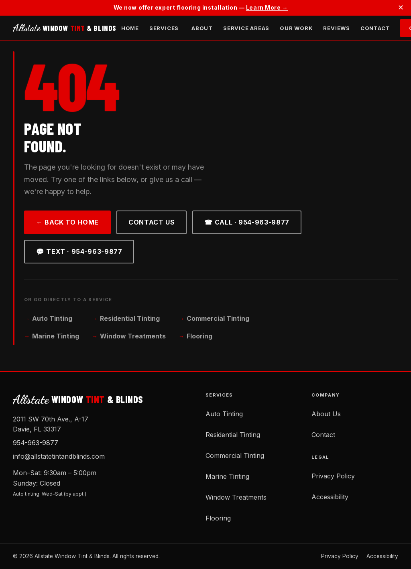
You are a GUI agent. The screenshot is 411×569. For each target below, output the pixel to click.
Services (164, 28)
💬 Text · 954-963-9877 (79, 251)
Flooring (199, 336)
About (202, 28)
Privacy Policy (333, 476)
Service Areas (246, 28)
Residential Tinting (130, 318)
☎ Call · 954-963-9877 (246, 222)
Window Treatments (133, 336)
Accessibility (329, 497)
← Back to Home (67, 222)
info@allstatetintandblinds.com (59, 456)
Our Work (296, 28)
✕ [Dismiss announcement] (401, 7)
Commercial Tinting (218, 318)
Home (130, 28)
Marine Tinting (55, 336)
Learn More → (267, 7)
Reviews (336, 28)
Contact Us (151, 222)
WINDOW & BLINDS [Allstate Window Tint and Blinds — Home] (64, 28)
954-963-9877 (35, 443)
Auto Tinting (52, 318)
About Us (326, 414)
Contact (375, 28)
